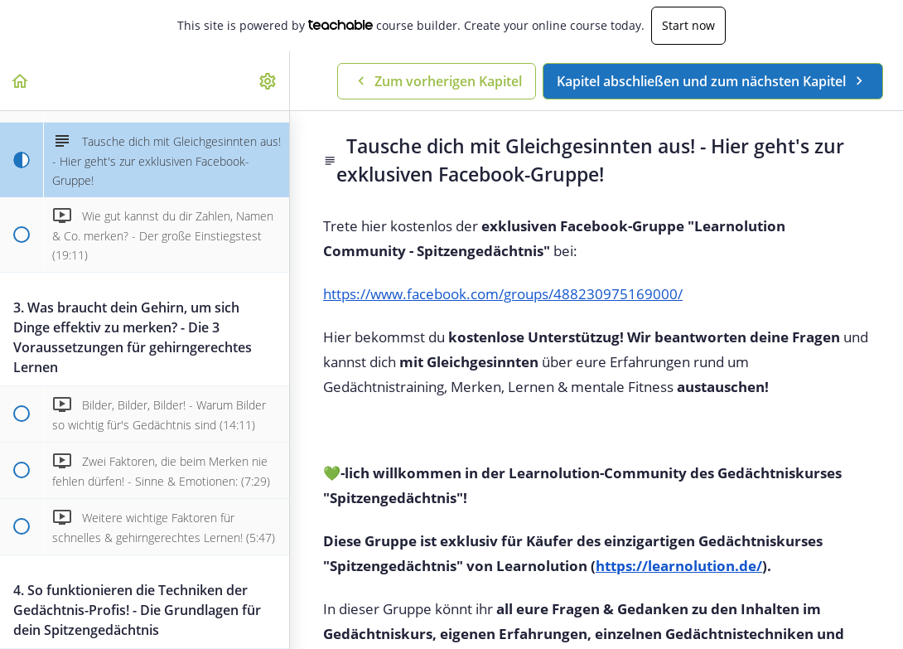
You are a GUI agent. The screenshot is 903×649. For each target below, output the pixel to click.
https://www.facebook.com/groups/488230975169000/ (503, 293)
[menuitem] (268, 80)
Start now (688, 25)
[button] (20, 80)
